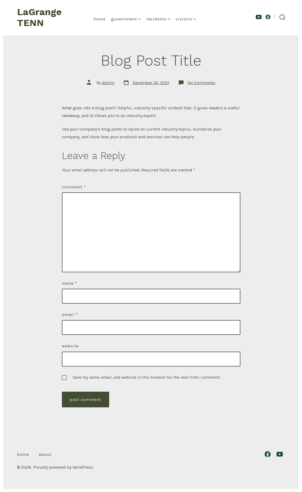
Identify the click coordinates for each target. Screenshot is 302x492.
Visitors (186, 18)
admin (108, 82)
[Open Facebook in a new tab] (268, 17)
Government (126, 18)
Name (69, 283)
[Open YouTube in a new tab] (258, 17)
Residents (158, 18)
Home (99, 18)
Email (70, 314)
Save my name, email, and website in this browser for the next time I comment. (147, 377)
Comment (74, 186)
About (45, 454)
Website (70, 345)
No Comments (201, 82)
